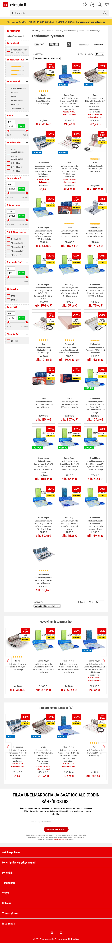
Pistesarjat (17, 100)
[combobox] (59, 13)
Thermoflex (17, 243)
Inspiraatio (8, 923)
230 (14, 341)
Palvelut (7, 903)
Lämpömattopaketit (16, 36)
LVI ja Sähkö (46, 30)
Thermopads (17, 108)
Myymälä (7, 873)
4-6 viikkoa (17, 171)
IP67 (14, 300)
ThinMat (16, 255)
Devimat (16, 239)
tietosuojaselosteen (60, 839)
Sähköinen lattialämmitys (89, 30)
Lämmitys (58, 30)
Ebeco (15, 96)
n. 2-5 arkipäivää (17, 150)
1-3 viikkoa (17, 163)
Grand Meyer (18, 88)
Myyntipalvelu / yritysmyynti (19, 862)
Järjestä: (38, 54)
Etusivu (35, 30)
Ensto (15, 104)
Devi (14, 92)
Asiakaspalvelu (11, 852)
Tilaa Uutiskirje (56, 829)
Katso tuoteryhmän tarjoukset (19, 51)
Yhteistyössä (10, 913)
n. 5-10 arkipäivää (17, 157)
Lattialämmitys (70, 30)
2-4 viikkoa (17, 167)
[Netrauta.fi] (14, 4)
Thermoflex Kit (18, 247)
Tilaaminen (8, 883)
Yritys (5, 893)
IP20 (14, 296)
